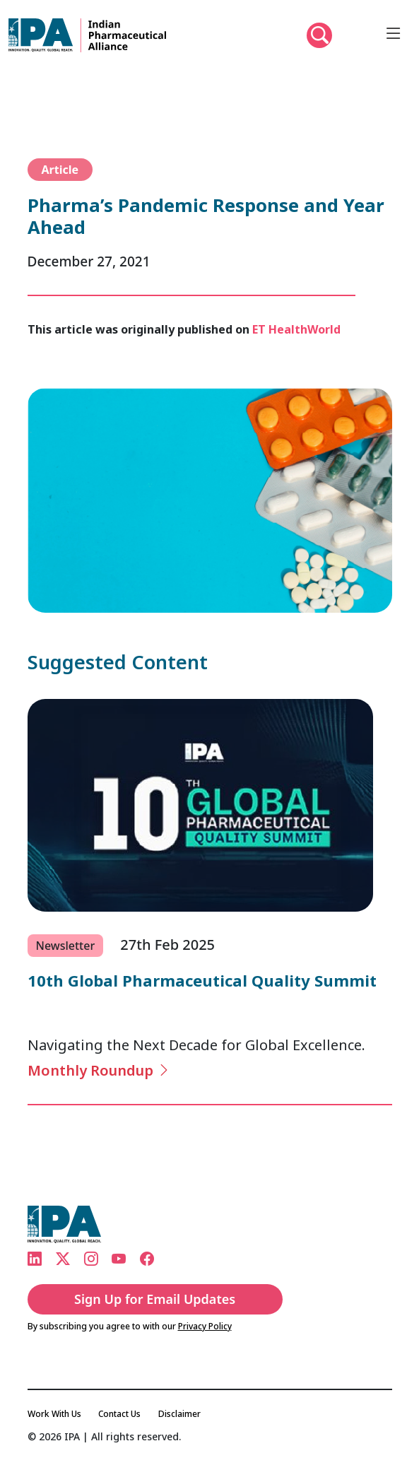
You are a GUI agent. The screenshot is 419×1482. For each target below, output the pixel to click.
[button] (319, 35)
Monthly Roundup (99, 1070)
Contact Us (119, 1414)
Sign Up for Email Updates (154, 1298)
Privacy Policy (205, 1326)
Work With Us (54, 1414)
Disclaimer (179, 1414)
